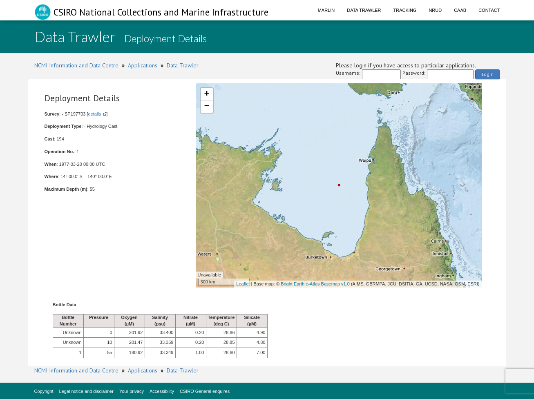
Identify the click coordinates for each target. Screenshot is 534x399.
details (94, 113)
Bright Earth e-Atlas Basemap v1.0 (315, 283)
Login (488, 74)
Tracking (405, 10)
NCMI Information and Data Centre (76, 65)
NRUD (435, 10)
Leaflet (243, 283)
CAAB (460, 10)
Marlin (326, 10)
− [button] (206, 106)
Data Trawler (364, 10)
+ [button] (206, 94)
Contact (489, 10)
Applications (142, 65)
